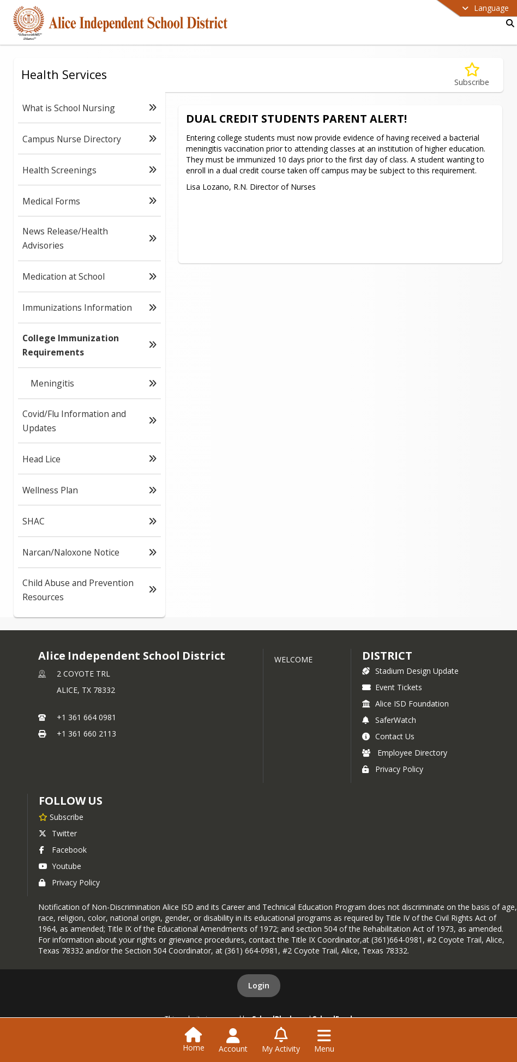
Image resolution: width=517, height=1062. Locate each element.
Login (258, 985)
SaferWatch (389, 720)
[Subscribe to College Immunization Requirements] (472, 75)
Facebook (63, 849)
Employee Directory (404, 752)
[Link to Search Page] (508, 23)
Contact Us (388, 736)
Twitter (58, 833)
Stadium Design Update (410, 671)
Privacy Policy (392, 769)
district (387, 655)
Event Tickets (392, 687)
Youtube (60, 866)
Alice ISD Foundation (405, 703)
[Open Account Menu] (233, 1040)
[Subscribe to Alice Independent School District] (61, 817)
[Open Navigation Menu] (324, 1040)
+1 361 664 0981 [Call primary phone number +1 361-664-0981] (86, 717)
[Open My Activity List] (281, 1040)
